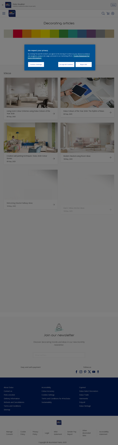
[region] (59, 57)
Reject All (83, 64)
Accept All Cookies (66, 64)
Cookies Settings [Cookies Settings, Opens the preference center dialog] (36, 64)
